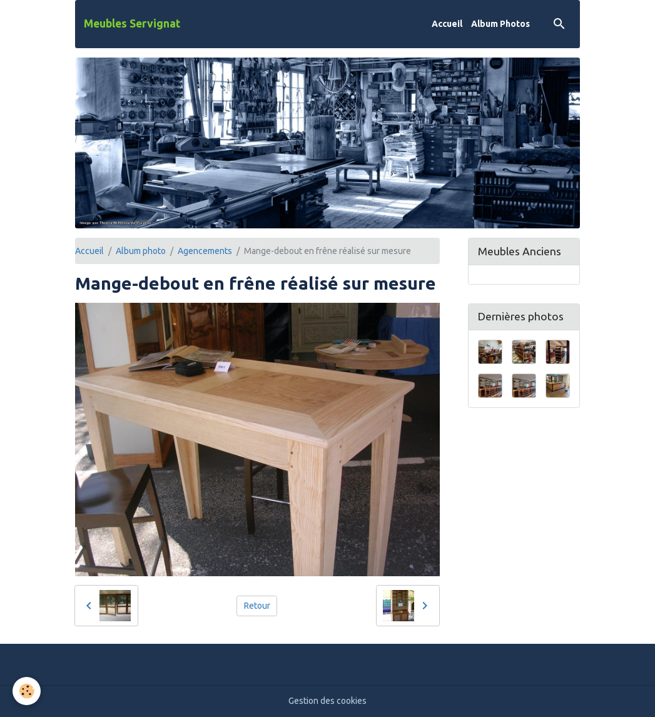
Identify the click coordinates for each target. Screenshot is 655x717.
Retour (257, 606)
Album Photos (500, 24)
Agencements (205, 251)
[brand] (132, 24)
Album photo (141, 251)
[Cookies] (27, 691)
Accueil (447, 24)
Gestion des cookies (327, 701)
